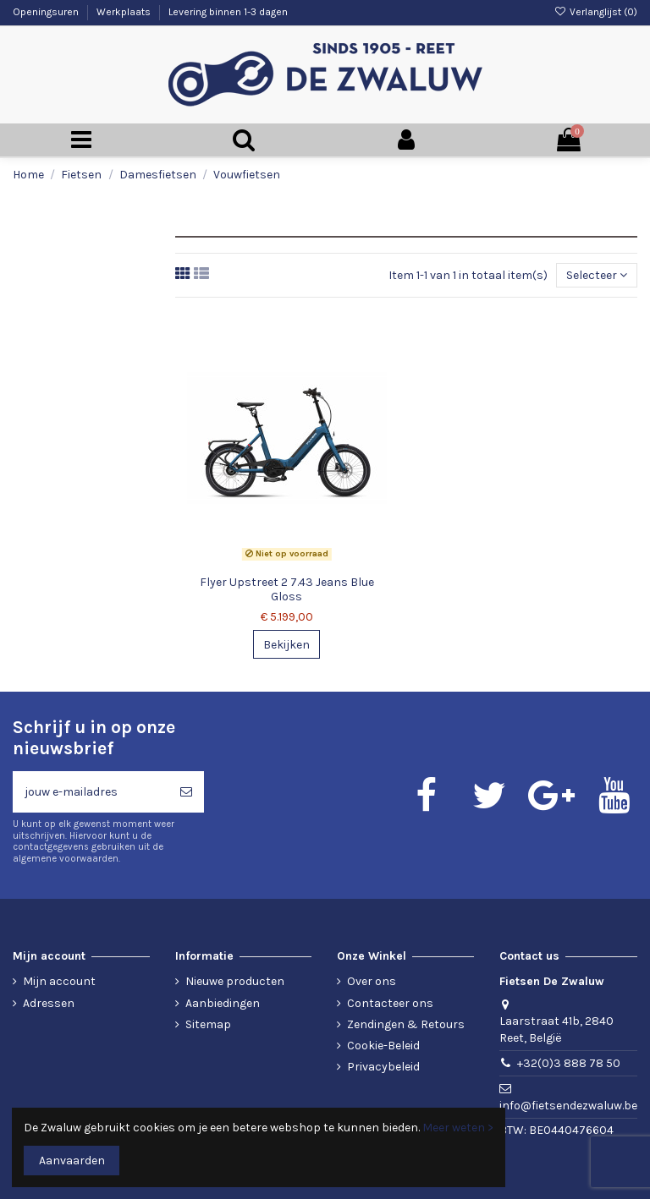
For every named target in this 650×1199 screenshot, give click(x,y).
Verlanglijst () (595, 12)
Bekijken (286, 645)
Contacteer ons (390, 1003)
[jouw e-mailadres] (90, 792)
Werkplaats (124, 12)
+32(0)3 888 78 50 (568, 1063)
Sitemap (208, 1024)
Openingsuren (47, 12)
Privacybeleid (383, 1066)
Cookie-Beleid (383, 1045)
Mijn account (59, 981)
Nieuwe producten (234, 981)
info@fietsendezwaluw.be (568, 1105)
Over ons (371, 981)
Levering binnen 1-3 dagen (228, 12)
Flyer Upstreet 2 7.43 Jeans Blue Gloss (287, 589)
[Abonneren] (186, 792)
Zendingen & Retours (406, 1024)
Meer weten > (457, 1127)
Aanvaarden (72, 1160)
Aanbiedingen (222, 1003)
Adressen (48, 1003)
